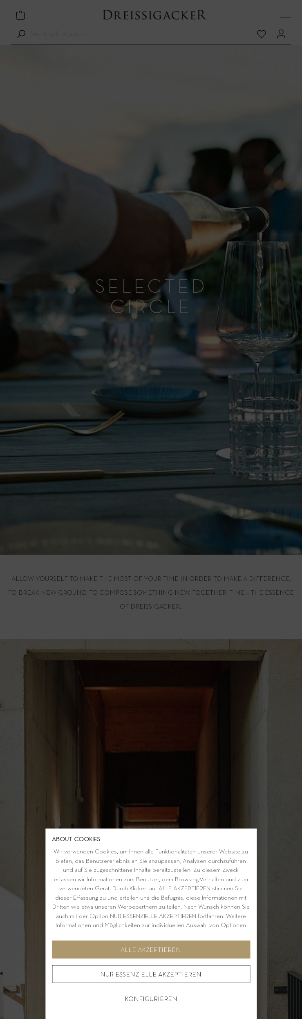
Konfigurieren (151, 999)
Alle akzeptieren (151, 950)
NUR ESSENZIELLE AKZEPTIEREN (150, 975)
